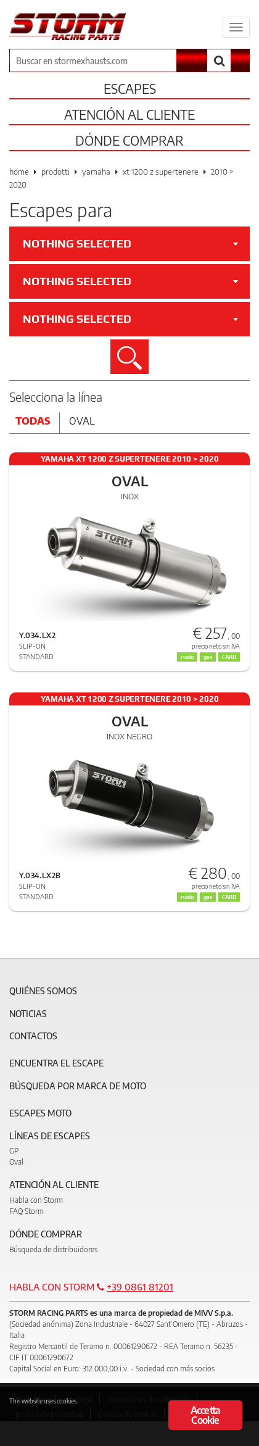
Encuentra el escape (56, 1063)
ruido (187, 897)
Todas (32, 421)
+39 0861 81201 (140, 1286)
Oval (82, 421)
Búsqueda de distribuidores (53, 1249)
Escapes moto (40, 1113)
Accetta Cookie (205, 1415)
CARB (229, 897)
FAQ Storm (26, 1211)
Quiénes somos (43, 991)
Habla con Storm (36, 1200)
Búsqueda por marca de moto (77, 1086)
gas (208, 897)
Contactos (33, 1036)
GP (13, 1150)
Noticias (28, 1013)
